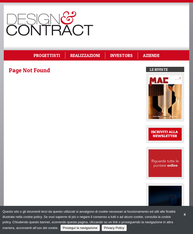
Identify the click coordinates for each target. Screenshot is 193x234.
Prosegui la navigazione (80, 228)
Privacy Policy (114, 228)
